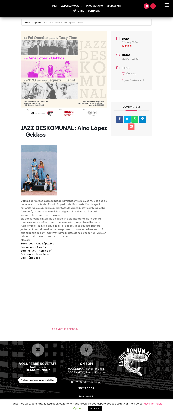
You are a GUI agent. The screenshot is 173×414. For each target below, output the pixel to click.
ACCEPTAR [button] (95, 408)
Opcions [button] (78, 408)
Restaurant (114, 6)
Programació (94, 6)
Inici (54, 6)
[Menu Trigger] (166, 5)
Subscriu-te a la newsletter (38, 380)
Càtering (78, 11)
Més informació (153, 403)
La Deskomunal (70, 6)
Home (28, 22)
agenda (37, 22)
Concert (129, 73)
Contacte (94, 11)
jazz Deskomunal (133, 80)
